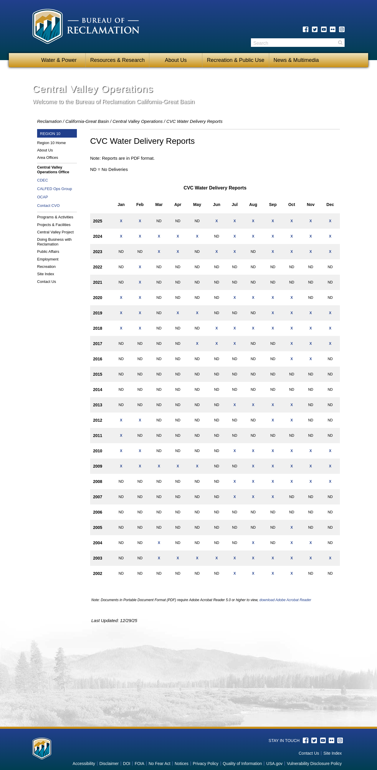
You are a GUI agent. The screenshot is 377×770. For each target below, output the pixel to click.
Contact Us (46, 281)
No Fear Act (159, 763)
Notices (181, 763)
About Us (176, 60)
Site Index (45, 274)
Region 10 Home (51, 143)
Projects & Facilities (53, 224)
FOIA (139, 763)
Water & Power (59, 60)
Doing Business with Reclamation (54, 241)
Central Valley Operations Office (53, 169)
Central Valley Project (55, 232)
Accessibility (84, 763)
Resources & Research (117, 60)
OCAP (42, 197)
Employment (47, 259)
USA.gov (274, 763)
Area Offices (47, 157)
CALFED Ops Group (54, 189)
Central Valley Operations (138, 121)
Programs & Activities (55, 217)
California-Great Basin (87, 121)
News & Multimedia (296, 60)
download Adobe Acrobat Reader (285, 600)
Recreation (46, 266)
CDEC (42, 180)
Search (340, 42)
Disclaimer (109, 763)
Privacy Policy (205, 763)
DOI (126, 763)
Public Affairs (48, 251)
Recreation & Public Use (235, 60)
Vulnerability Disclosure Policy (314, 763)
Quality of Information (242, 763)
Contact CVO (48, 205)
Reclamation (49, 121)
